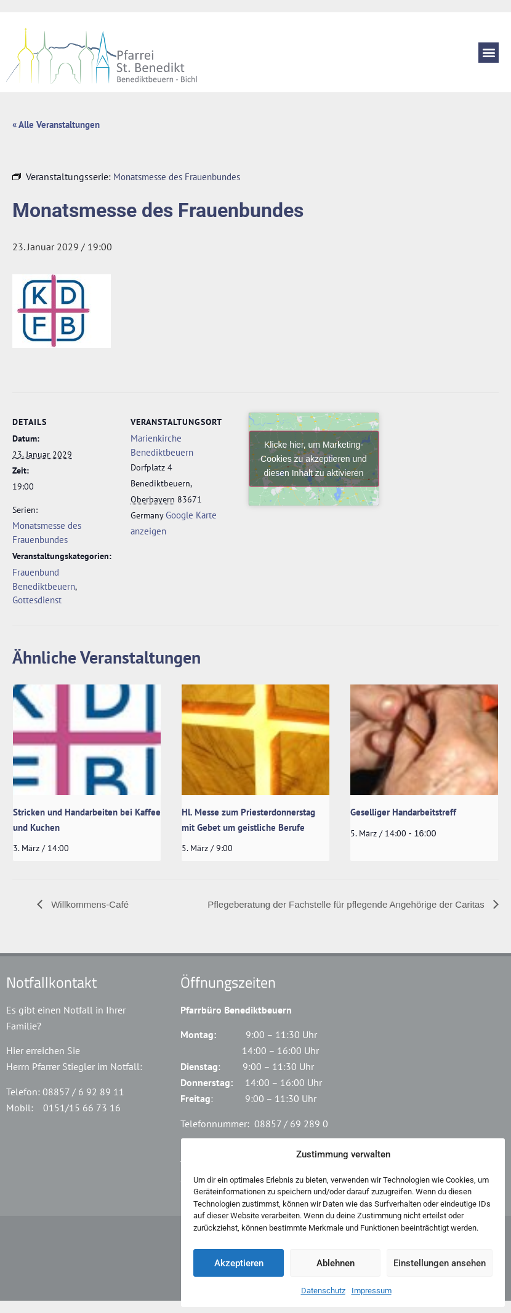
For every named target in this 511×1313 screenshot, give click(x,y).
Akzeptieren (239, 1263)
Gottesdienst (37, 600)
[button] (488, 52)
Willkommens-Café (89, 904)
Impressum (372, 1290)
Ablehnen (335, 1263)
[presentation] (87, 739)
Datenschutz (323, 1290)
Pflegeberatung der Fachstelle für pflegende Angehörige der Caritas (347, 904)
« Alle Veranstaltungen (56, 124)
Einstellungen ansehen (439, 1263)
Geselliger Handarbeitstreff (403, 812)
